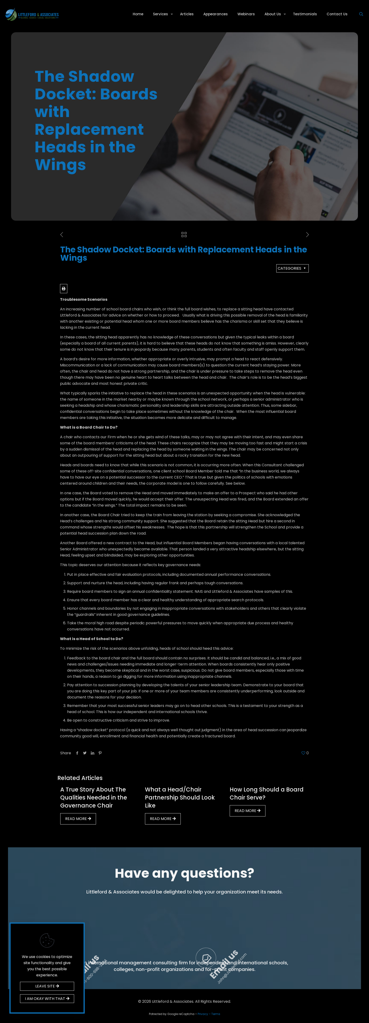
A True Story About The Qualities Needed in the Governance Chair (93, 797)
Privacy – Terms (209, 1014)
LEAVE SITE (47, 986)
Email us (297, 915)
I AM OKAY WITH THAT (47, 998)
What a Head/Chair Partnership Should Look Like (180, 797)
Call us (166, 914)
